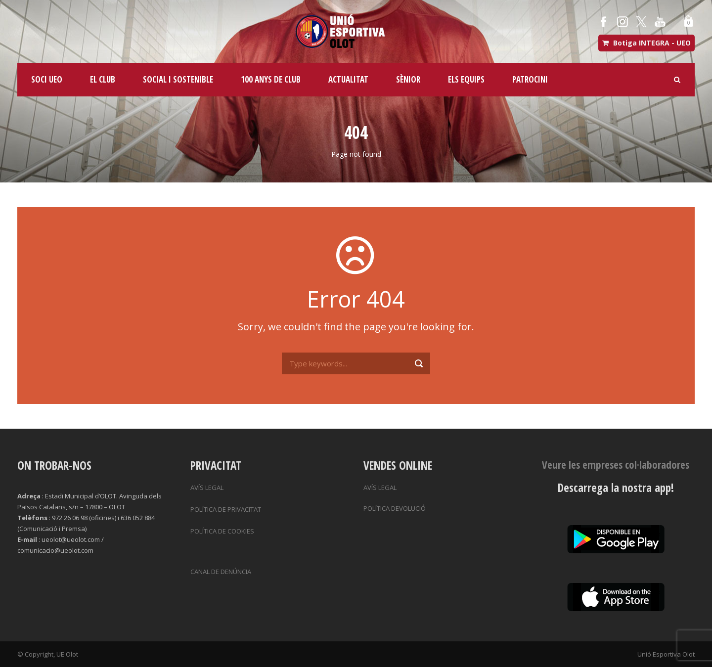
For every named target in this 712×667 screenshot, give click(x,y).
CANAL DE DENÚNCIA (220, 571)
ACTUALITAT (348, 79)
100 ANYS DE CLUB (271, 79)
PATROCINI (530, 79)
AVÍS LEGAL (206, 487)
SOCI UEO (46, 79)
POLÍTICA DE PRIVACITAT (225, 509)
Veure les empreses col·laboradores (615, 465)
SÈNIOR (408, 79)
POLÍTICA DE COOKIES (222, 531)
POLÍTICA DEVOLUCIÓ (394, 508)
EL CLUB (102, 79)
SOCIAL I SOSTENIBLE (178, 79)
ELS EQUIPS (466, 79)
